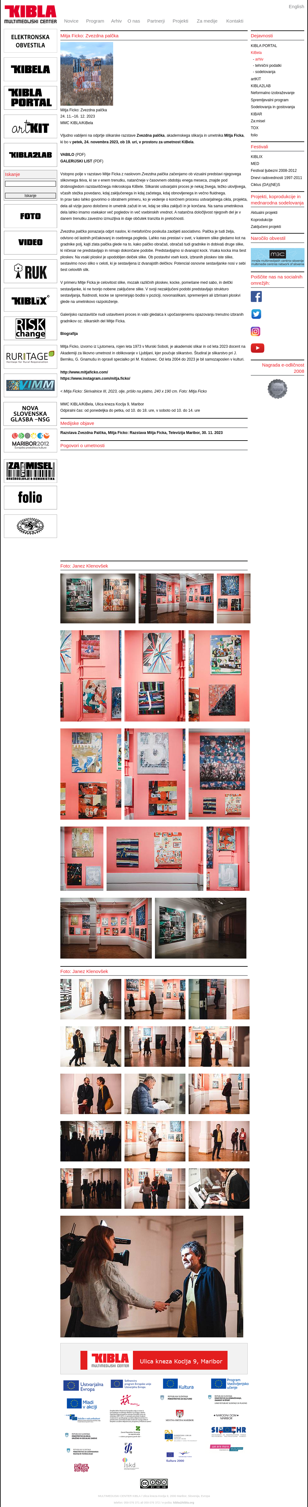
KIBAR (256, 114)
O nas (134, 21)
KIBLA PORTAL (264, 46)
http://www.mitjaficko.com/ (84, 372)
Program (95, 21)
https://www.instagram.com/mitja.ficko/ (95, 378)
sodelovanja (265, 72)
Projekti (180, 21)
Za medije (207, 21)
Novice (71, 21)
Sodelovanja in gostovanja (273, 107)
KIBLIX (256, 157)
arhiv (259, 59)
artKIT (256, 79)
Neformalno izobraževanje (272, 93)
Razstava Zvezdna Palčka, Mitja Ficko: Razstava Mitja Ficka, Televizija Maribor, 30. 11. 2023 (141, 433)
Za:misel (258, 121)
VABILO (67, 154)
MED (255, 163)
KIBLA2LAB (261, 86)
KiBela (256, 52)
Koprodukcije (261, 220)
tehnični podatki (268, 65)
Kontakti (234, 21)
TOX (254, 128)
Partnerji (156, 21)
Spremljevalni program (270, 100)
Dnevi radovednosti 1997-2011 (276, 178)
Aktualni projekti (264, 212)
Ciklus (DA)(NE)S (265, 184)
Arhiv (116, 21)
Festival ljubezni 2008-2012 (274, 170)
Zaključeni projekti (266, 227)
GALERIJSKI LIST (76, 161)
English (296, 6)
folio (254, 135)
